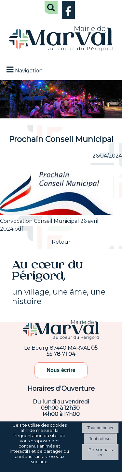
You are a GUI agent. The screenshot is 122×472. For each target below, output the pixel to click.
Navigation (29, 71)
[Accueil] (61, 39)
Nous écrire (61, 370)
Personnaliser (100, 452)
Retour (61, 242)
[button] (51, 7)
